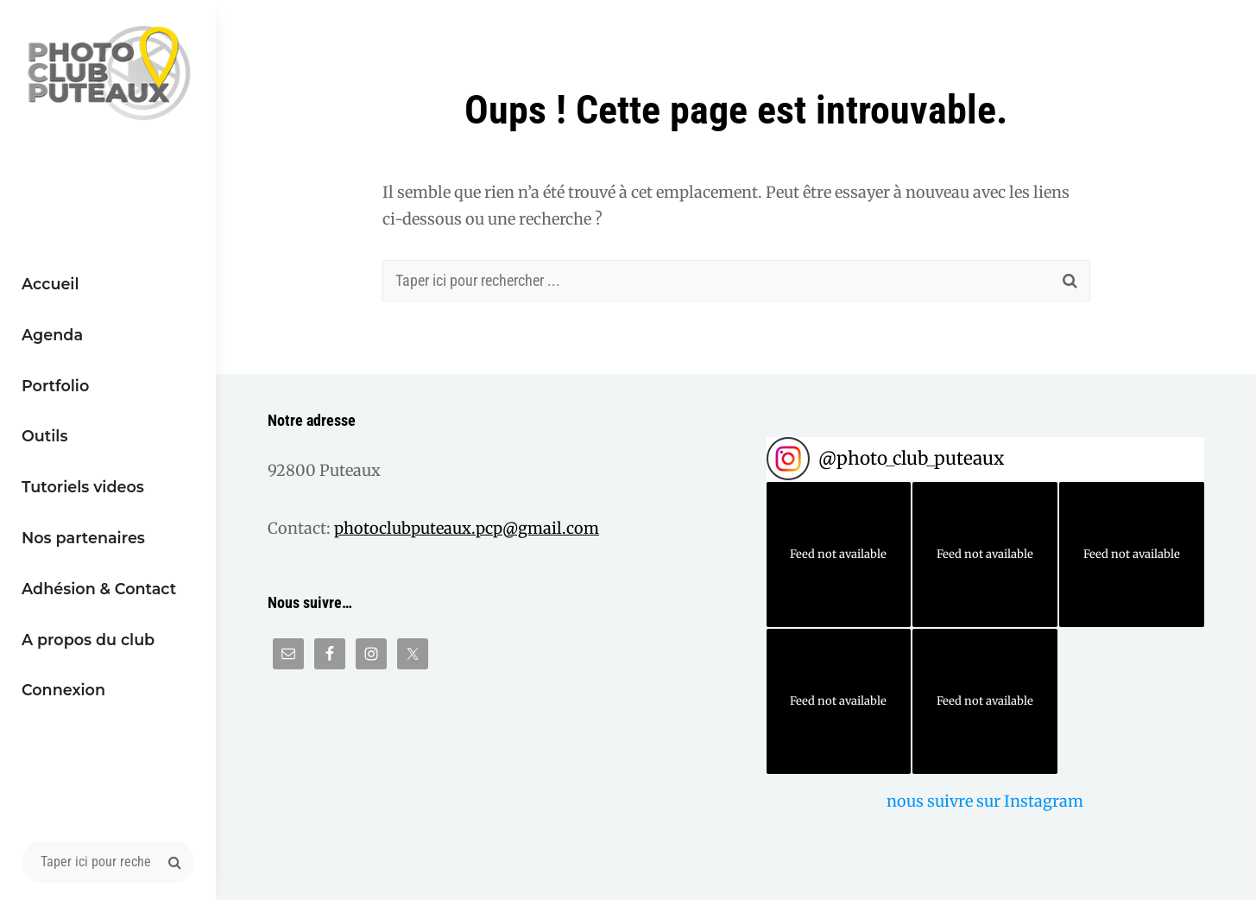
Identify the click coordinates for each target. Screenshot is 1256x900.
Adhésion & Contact (99, 589)
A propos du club (88, 640)
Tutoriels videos (83, 487)
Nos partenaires (83, 538)
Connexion (63, 690)
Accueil (50, 284)
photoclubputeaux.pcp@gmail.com (466, 528)
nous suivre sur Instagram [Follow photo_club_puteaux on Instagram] (985, 801)
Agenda (52, 335)
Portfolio (55, 386)
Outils (45, 436)
